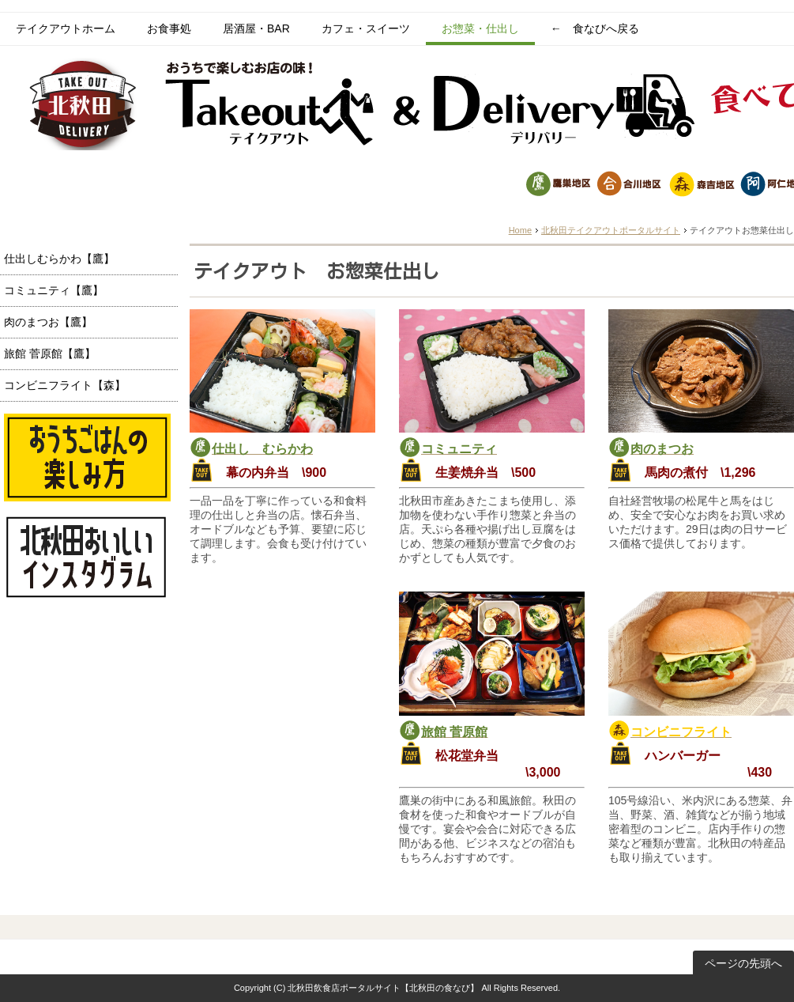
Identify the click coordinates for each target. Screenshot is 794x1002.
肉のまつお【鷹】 (48, 322)
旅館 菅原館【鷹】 (50, 353)
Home (520, 230)
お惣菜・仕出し (480, 28)
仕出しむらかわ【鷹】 (59, 258)
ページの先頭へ (743, 963)
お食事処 (169, 28)
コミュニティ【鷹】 (53, 290)
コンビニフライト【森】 (65, 385)
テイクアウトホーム (65, 28)
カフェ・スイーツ (366, 28)
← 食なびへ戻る (595, 28)
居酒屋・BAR (256, 28)
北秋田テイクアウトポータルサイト (610, 230)
